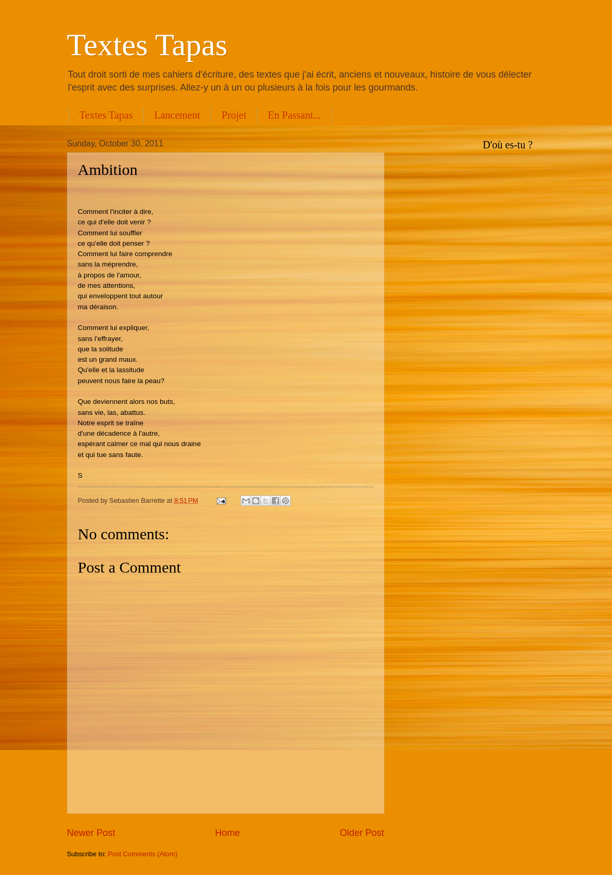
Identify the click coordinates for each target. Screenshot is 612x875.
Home (227, 833)
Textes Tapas (147, 45)
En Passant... (294, 115)
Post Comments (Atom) (142, 854)
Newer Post (91, 833)
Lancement (177, 115)
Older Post (362, 833)
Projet (234, 115)
